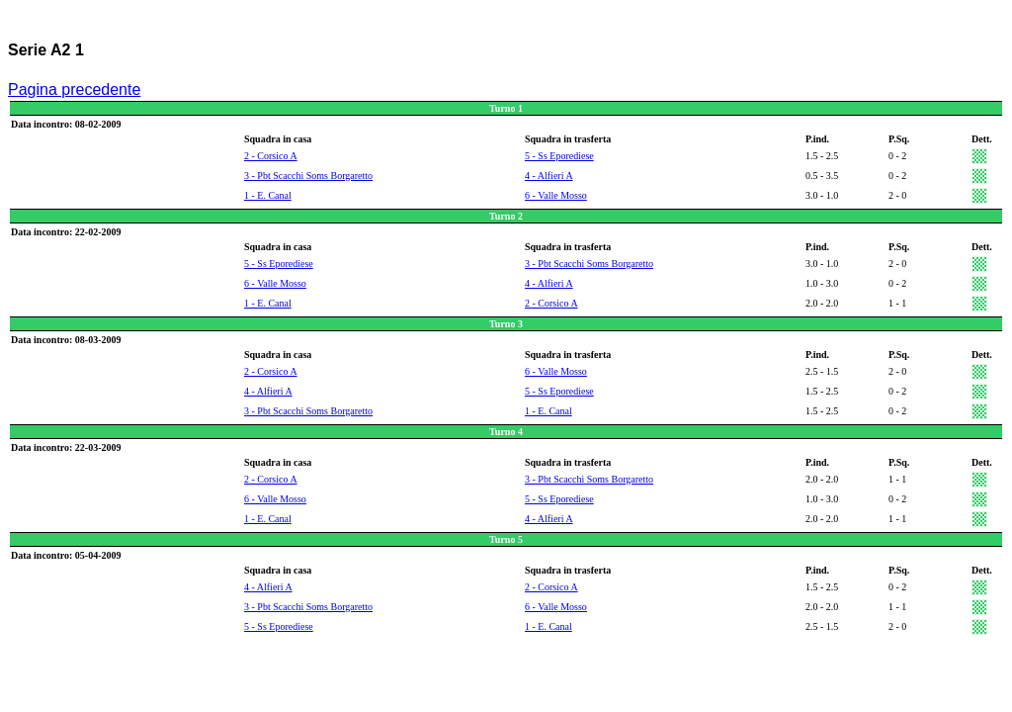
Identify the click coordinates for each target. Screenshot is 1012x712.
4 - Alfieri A (549, 175)
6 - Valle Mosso (556, 195)
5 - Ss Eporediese (559, 155)
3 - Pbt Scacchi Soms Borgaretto (308, 175)
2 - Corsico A (270, 155)
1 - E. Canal (268, 195)
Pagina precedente (74, 89)
